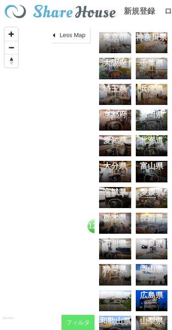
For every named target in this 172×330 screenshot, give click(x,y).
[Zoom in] (11, 34)
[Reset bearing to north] (11, 60)
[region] (47, 176)
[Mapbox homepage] (8, 322)
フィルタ (78, 322)
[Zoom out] (11, 47)
